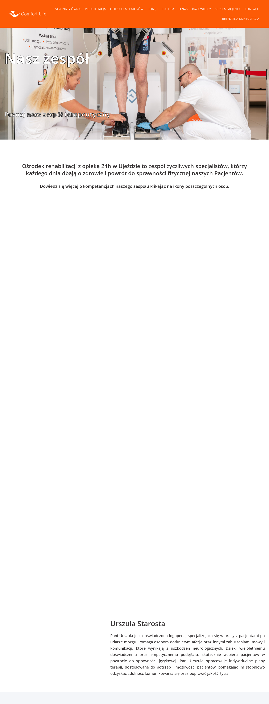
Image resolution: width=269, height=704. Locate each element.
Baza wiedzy (201, 9)
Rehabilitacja (95, 9)
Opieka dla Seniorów (126, 9)
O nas (183, 9)
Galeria (168, 9)
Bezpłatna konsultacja (240, 19)
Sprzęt (153, 9)
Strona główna (67, 9)
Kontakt (251, 9)
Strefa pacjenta (227, 9)
